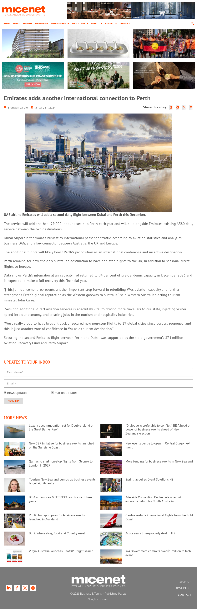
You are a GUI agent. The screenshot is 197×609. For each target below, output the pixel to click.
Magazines (41, 23)
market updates (65, 393)
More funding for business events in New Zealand (159, 461)
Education (80, 23)
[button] (192, 23)
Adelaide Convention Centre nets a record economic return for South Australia (153, 499)
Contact (125, 23)
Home (6, 23)
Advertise (111, 23)
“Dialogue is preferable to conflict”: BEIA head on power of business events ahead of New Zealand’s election (158, 429)
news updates (17, 393)
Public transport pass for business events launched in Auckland (57, 517)
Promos (27, 23)
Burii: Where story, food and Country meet (57, 533)
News (16, 23)
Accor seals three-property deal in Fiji (150, 533)
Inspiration (60, 23)
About (96, 23)
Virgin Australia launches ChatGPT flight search (61, 551)
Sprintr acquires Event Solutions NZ (149, 479)
